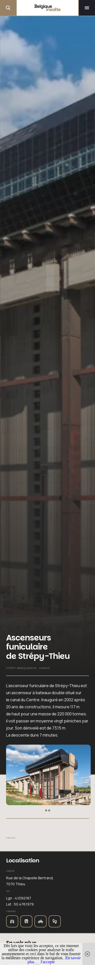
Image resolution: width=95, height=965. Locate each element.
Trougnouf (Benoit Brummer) (30, 801)
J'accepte (47, 962)
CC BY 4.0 (53, 801)
